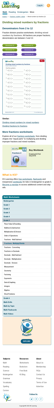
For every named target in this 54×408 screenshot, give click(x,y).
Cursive (6, 390)
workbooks (17, 182)
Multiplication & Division (12, 232)
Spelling (6, 386)
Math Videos (8, 314)
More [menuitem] (32, 12)
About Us (39, 363)
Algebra (7, 290)
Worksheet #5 (10, 54)
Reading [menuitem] (12, 12)
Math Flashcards (10, 310)
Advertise (40, 386)
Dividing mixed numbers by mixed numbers (20, 122)
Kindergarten (9, 201)
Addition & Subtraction (12, 228)
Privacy (39, 378)
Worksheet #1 (9, 45)
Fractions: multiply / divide (17, 16)
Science (6, 371)
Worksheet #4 (28, 50)
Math (5, 363)
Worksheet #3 (9, 50)
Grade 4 (7, 216)
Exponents (8, 278)
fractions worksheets (26, 136)
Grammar (6, 378)
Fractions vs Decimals (12, 251)
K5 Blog (22, 374)
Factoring (7, 274)
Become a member (10, 185)
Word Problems (9, 294)
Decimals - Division (10, 263)
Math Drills (8, 302)
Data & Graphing (9, 282)
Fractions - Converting (12, 247)
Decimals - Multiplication (12, 259)
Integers (7, 286)
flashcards (37, 179)
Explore (26, 341)
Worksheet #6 (29, 54)
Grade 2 (7, 209)
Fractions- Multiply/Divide (14, 243)
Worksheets (24, 363)
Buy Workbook (36, 150)
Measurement (9, 267)
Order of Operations (11, 236)
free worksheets (25, 179)
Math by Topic (9, 306)
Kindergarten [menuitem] (22, 12)
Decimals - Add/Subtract (12, 255)
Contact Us (40, 374)
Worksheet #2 (28, 45)
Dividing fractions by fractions (14, 126)
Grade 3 (7, 213)
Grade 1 (7, 205)
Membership (41, 367)
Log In (40, 5)
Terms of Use (41, 382)
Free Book (23, 371)
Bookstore (23, 367)
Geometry (7, 271)
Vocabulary (7, 382)
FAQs (38, 371)
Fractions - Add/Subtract (13, 239)
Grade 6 (7, 298)
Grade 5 (7, 220)
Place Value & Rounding (12, 224)
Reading (6, 367)
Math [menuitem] (5, 12)
